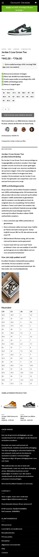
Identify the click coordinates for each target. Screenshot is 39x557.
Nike (9, 49)
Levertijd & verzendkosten (12, 529)
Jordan (16, 49)
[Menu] (3, 2)
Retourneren (6, 525)
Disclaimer (6, 541)
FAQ (3, 549)
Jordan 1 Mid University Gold (10, 417)
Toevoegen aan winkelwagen (18, 115)
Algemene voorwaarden (11, 545)
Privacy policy (7, 537)
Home (4, 49)
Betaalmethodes (8, 533)
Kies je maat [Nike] (8, 89)
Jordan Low (26, 49)
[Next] (38, 410)
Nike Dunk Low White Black (27, 417)
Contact (5, 553)
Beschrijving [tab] (7, 149)
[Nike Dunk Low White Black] (28, 404)
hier (4, 67)
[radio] (3, 92)
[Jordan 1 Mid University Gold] (10, 404)
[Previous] (1, 410)
